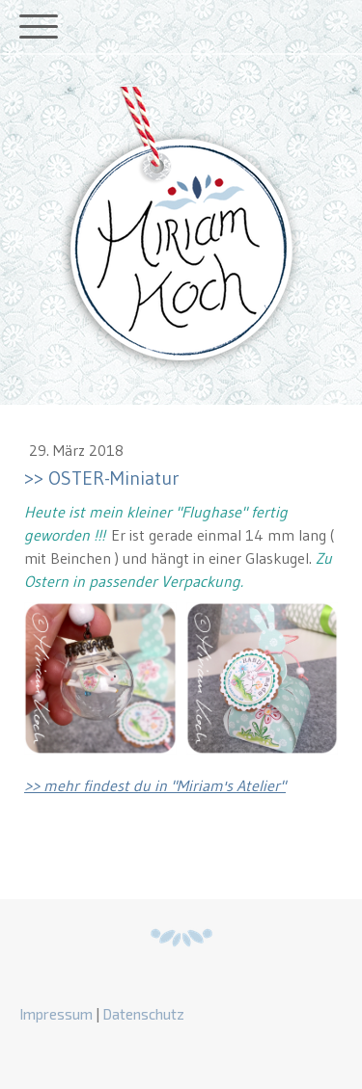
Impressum (56, 1014)
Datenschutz (143, 1014)
